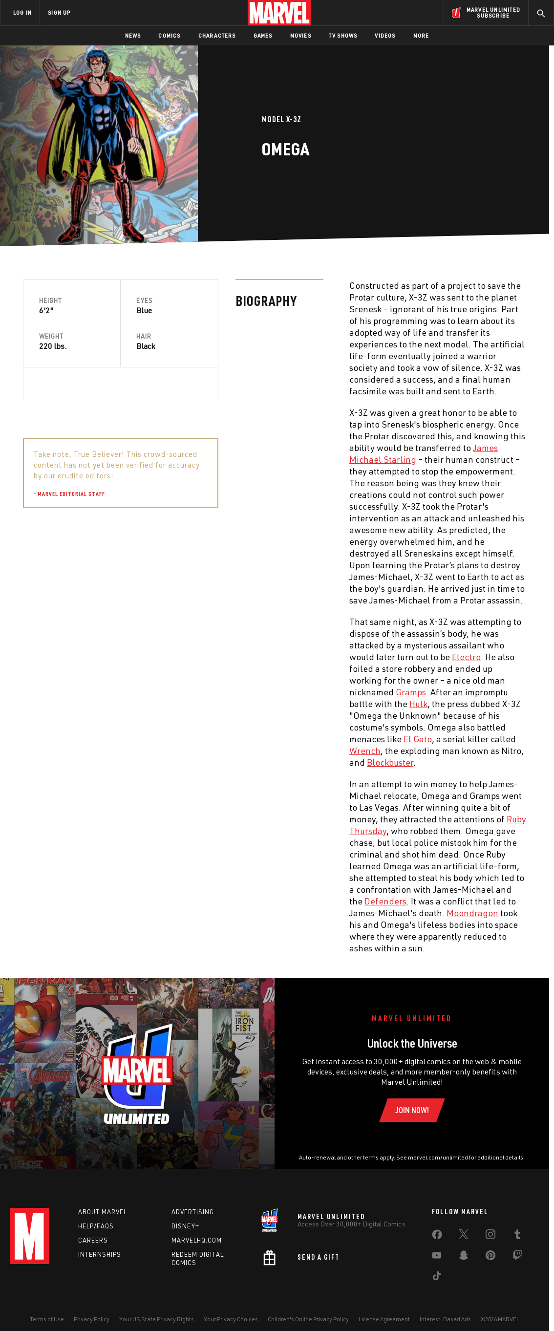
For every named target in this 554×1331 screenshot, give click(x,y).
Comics (169, 35)
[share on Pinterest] (490, 1257)
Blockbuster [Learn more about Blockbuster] (177, 762)
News (133, 35)
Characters (217, 35)
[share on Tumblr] (517, 1236)
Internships (99, 1254)
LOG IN (22, 12)
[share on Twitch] (517, 1257)
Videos (385, 35)
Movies (300, 35)
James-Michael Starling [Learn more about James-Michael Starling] (387, 585)
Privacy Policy (91, 1319)
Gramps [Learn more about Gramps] (198, 692)
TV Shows (343, 35)
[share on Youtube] (437, 1257)
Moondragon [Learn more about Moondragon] (260, 912)
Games (263, 35)
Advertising (192, 1212)
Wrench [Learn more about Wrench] (152, 750)
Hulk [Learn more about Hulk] (206, 703)
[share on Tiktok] (437, 1278)
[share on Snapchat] (464, 1257)
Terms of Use (47, 1319)
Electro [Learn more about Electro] (253, 656)
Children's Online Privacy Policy (308, 1319)
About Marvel (102, 1212)
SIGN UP (59, 12)
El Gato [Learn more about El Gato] (205, 738)
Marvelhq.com (196, 1240)
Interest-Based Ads (445, 1319)
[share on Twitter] (464, 1236)
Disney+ (185, 1226)
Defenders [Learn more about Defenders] (173, 901)
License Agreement (384, 1319)
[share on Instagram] (490, 1236)
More (421, 35)
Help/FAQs (96, 1226)
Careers (93, 1240)
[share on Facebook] (437, 1237)
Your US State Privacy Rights (156, 1319)
